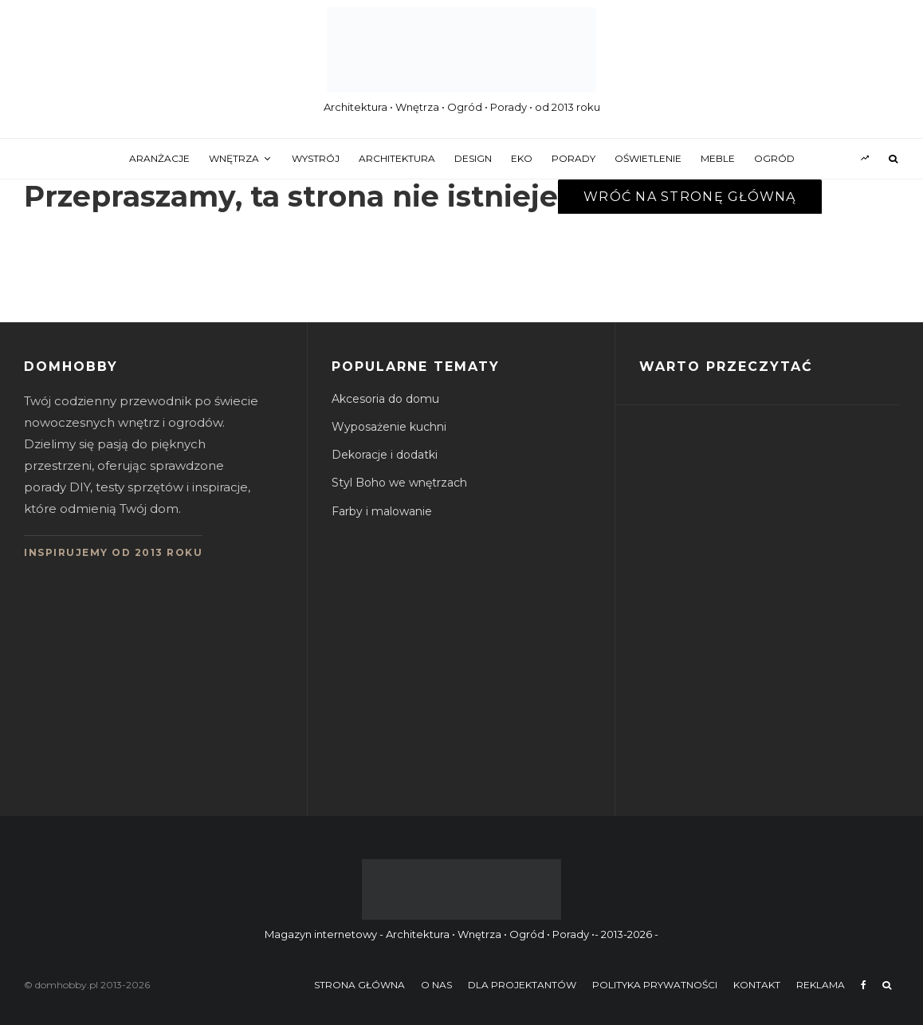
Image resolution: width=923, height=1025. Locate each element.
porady (573, 158)
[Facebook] (863, 985)
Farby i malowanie (382, 511)
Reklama (820, 985)
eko (521, 158)
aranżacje (159, 158)
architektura (397, 158)
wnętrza (234, 158)
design (473, 158)
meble (718, 158)
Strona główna (359, 985)
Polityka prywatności (654, 985)
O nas (436, 985)
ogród (774, 158)
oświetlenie (648, 158)
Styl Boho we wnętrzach (399, 482)
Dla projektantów (522, 985)
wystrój (316, 158)
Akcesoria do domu (385, 399)
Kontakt (756, 985)
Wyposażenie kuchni (389, 427)
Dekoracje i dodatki (385, 454)
